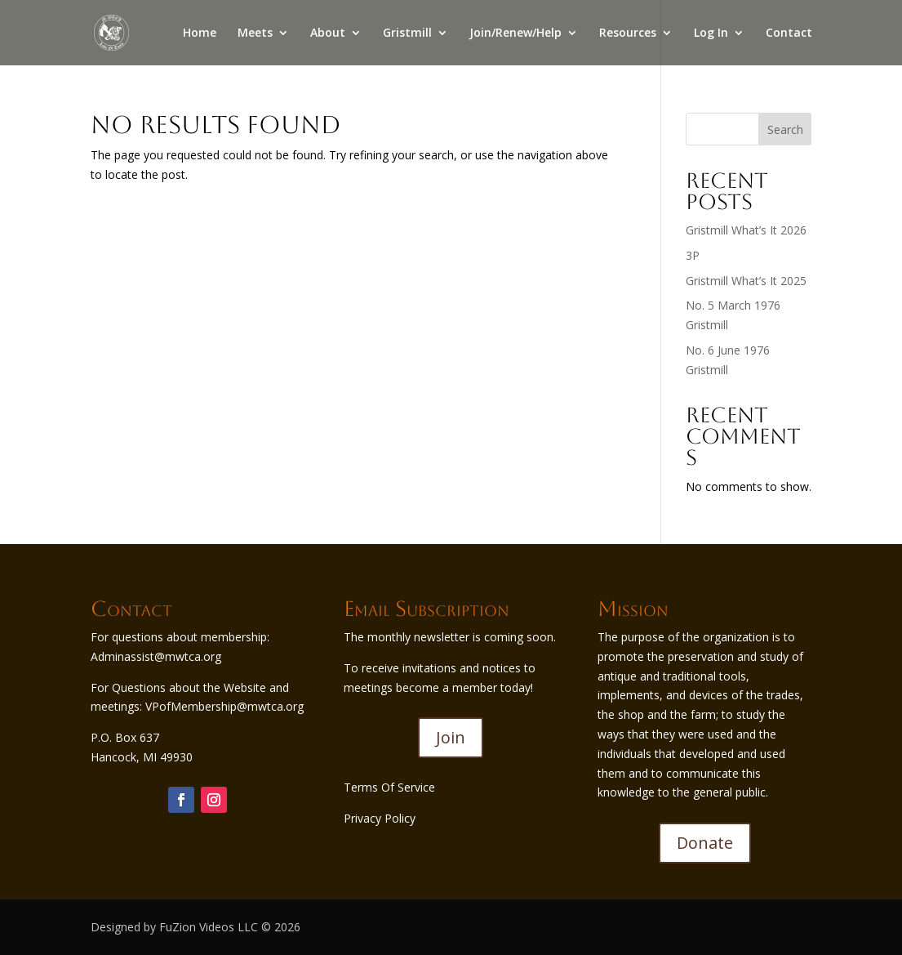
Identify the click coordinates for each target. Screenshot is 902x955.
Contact (789, 33)
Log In (711, 33)
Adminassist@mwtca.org (156, 656)
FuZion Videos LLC (210, 927)
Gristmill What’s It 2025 (746, 280)
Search (785, 129)
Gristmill (407, 33)
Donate (705, 843)
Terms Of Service (389, 787)
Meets (255, 33)
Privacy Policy (379, 818)
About (327, 33)
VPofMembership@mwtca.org (224, 706)
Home (199, 33)
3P (693, 255)
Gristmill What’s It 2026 (746, 230)
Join (450, 737)
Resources (627, 33)
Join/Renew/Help (515, 33)
